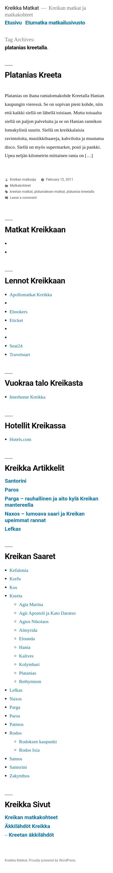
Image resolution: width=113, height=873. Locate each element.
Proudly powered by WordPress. (52, 860)
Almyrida (28, 630)
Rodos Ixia (29, 750)
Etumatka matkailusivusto (55, 22)
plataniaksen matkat (49, 192)
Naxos (16, 699)
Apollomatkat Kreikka (31, 295)
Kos (13, 587)
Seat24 (16, 346)
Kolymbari (29, 664)
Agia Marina (31, 604)
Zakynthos (20, 776)
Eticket (16, 320)
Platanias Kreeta (33, 75)
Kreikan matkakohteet (31, 817)
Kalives (26, 656)
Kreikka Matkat (22, 8)
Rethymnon (30, 681)
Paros (12, 490)
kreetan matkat (21, 192)
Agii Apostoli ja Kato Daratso (47, 613)
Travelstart (20, 355)
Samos (16, 759)
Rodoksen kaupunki (38, 742)
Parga (15, 707)
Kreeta (16, 596)
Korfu (15, 579)
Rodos (16, 733)
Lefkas (13, 529)
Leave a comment (23, 198)
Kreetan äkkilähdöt (31, 835)
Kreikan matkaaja (23, 179)
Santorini (15, 481)
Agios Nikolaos (34, 622)
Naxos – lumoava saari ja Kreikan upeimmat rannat (45, 517)
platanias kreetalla (80, 192)
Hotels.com (20, 439)
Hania (24, 647)
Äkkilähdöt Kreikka (27, 826)
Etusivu (13, 22)
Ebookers (18, 312)
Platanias (27, 673)
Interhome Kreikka (27, 397)
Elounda (27, 639)
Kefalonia (19, 570)
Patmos (17, 724)
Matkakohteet (20, 185)
